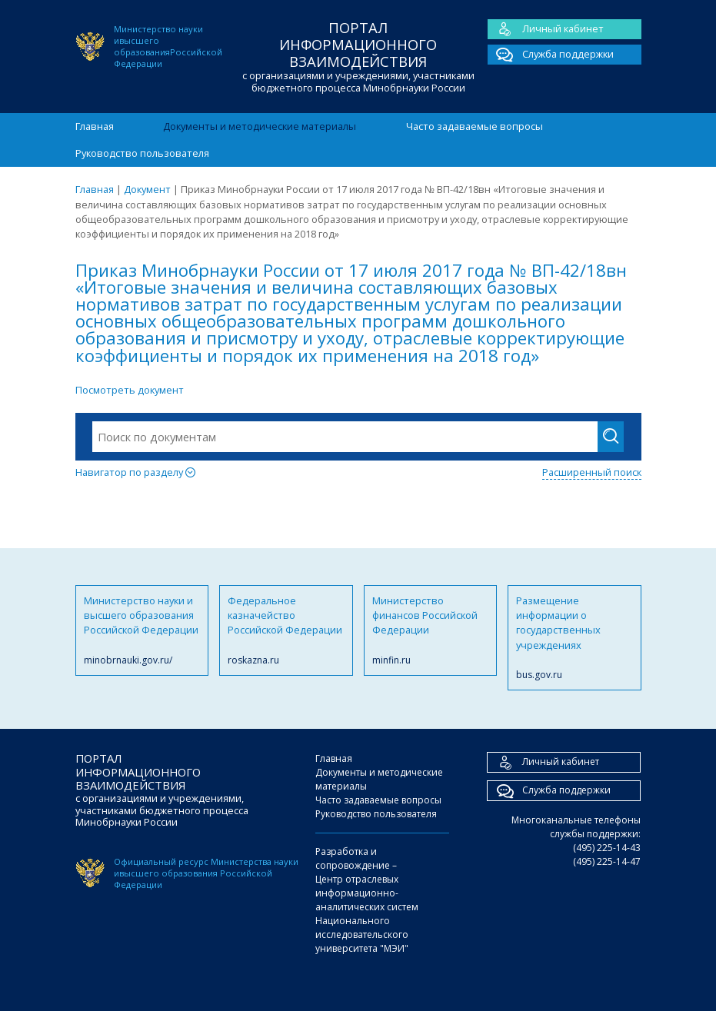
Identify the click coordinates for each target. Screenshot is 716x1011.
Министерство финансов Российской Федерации (430, 630)
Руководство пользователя (142, 153)
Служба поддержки (551, 54)
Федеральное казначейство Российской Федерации (286, 630)
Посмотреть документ (129, 390)
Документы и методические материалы (259, 126)
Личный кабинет (546, 29)
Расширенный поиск (591, 472)
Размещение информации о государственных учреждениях (574, 638)
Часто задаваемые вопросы (474, 126)
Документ (147, 189)
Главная (94, 126)
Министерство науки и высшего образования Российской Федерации (142, 630)
